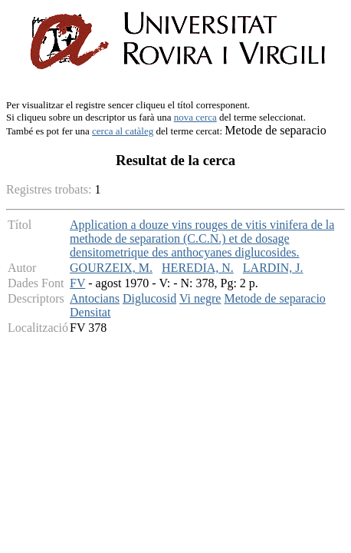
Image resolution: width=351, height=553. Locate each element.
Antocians (95, 298)
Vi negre (200, 298)
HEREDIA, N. (198, 267)
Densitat (90, 312)
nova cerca (195, 117)
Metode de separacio (274, 298)
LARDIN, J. (273, 267)
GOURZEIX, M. (111, 267)
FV (77, 283)
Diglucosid (149, 298)
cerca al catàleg (122, 131)
